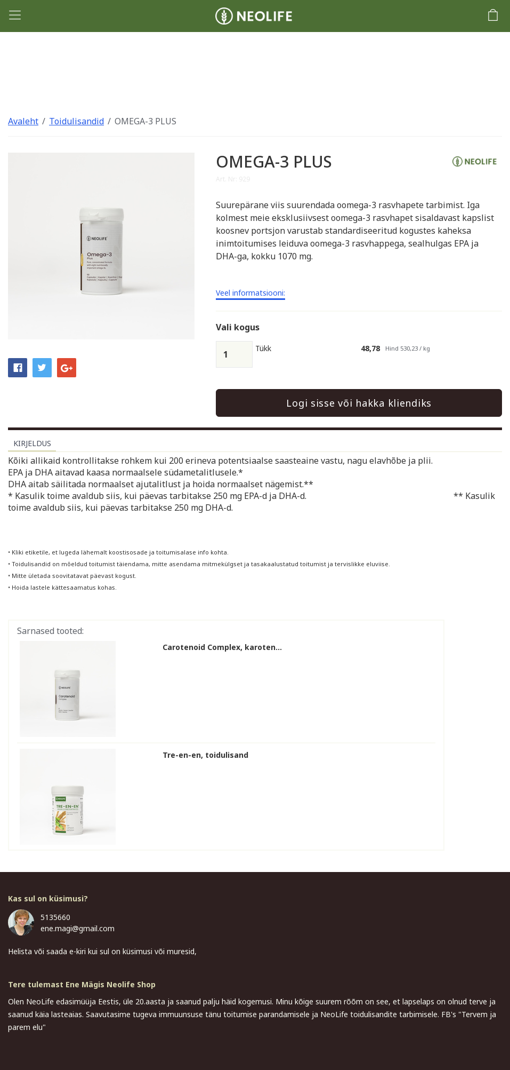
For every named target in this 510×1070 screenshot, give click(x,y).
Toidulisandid (76, 121)
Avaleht (23, 121)
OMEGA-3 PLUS (145, 121)
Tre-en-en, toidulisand (205, 755)
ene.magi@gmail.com (78, 928)
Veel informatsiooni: (250, 293)
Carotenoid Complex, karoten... (222, 647)
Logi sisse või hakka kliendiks (359, 403)
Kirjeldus (32, 443)
